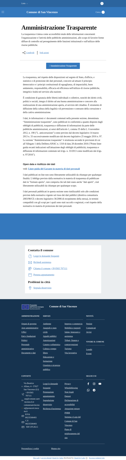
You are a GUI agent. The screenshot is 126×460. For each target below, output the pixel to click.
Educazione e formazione (48, 359)
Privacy (68, 384)
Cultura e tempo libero (49, 351)
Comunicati (91, 328)
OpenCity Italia (57, 458)
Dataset (68, 396)
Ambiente (47, 324)
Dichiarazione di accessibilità (71, 402)
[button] (24, 3)
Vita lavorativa (71, 353)
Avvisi (88, 332)
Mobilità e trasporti (73, 328)
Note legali (69, 392)
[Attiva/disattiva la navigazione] (2, 12)
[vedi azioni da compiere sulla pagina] (42, 53)
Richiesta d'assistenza (52, 409)
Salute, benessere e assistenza (72, 334)
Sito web (36, 458)
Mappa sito (55, 448)
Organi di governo (29, 324)
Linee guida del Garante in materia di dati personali (54, 168)
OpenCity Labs (79, 458)
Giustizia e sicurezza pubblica (51, 367)
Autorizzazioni (49, 340)
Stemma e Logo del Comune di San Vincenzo (73, 421)
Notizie (89, 324)
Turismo (68, 349)
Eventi (89, 353)
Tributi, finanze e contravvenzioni (72, 342)
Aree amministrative (29, 328)
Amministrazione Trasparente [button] (63, 66)
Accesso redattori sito (97, 458)
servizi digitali (46, 458)
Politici (24, 340)
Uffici (23, 332)
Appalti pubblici (49, 336)
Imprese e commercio (74, 324)
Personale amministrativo (27, 346)
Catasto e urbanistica (51, 344)
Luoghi (89, 349)
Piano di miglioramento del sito (72, 433)
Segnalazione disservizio (48, 402)
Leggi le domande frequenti (50, 386)
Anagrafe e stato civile (50, 330)
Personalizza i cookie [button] (30, 448)
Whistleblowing (71, 388)
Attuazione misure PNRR (72, 411)
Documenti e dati (28, 353)
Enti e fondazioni (28, 336)
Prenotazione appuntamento (49, 394)
